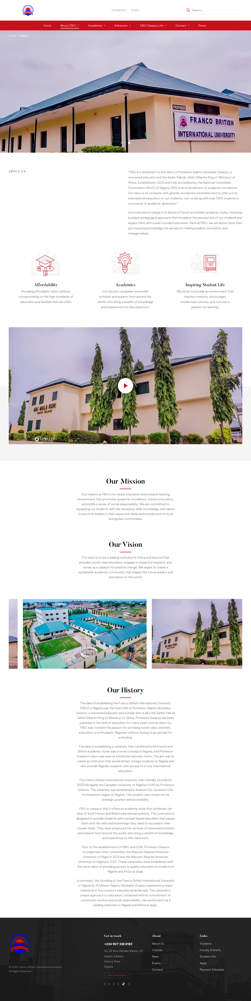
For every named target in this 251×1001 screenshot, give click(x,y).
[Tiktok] (123, 984)
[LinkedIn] (129, 984)
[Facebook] (109, 984)
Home (12, 35)
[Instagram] (114, 984)
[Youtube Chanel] (118, 984)
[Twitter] (105, 984)
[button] (122, 143)
